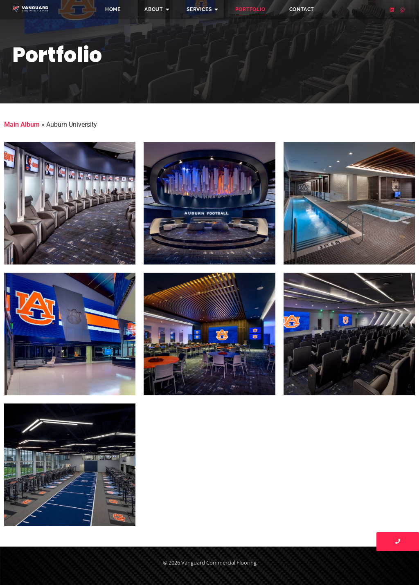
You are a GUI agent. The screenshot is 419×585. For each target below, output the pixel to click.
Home (113, 9)
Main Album (22, 124)
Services (202, 9)
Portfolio (250, 9)
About (156, 9)
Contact (301, 9)
